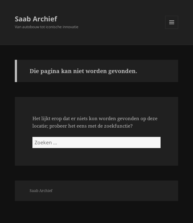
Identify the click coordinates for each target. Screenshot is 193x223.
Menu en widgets (172, 28)
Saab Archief (36, 18)
